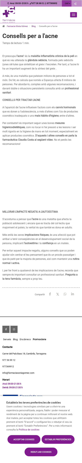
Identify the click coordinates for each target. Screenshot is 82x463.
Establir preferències (58, 439)
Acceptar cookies (23, 439)
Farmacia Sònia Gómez (17, 26)
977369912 (8, 366)
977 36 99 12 (8, 360)
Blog (34, 26)
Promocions (39, 339)
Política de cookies (29, 429)
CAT (67, 3)
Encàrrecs (25, 339)
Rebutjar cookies (41, 452)
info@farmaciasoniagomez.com (18, 373)
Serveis (7, 339)
